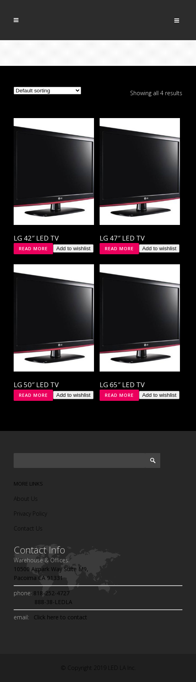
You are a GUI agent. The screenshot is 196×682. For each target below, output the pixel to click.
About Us (26, 498)
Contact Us (28, 528)
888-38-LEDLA (43, 602)
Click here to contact (59, 617)
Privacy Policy (30, 513)
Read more (33, 248)
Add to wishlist (73, 248)
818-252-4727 (50, 593)
